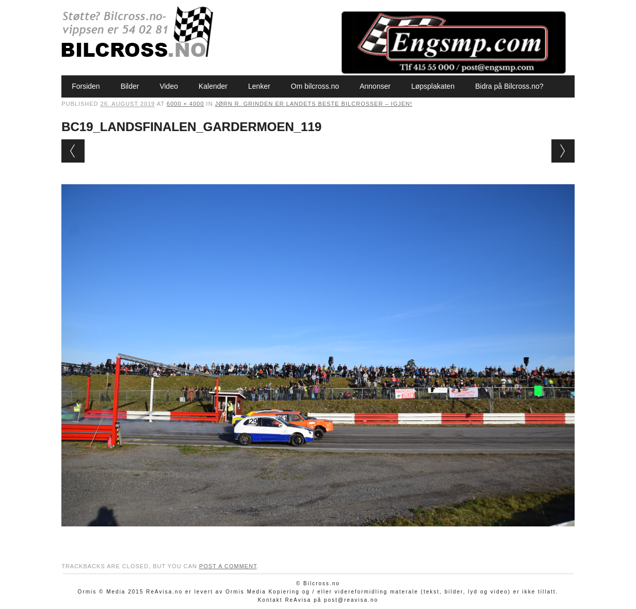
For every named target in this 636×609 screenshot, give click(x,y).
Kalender (213, 86)
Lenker (259, 86)
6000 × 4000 (185, 104)
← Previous (73, 151)
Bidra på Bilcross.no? (509, 86)
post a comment (228, 566)
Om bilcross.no (315, 86)
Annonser (375, 86)
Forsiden (86, 86)
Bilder (130, 86)
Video (168, 86)
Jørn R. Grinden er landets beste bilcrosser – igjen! (314, 104)
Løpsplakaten (432, 86)
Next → (563, 151)
